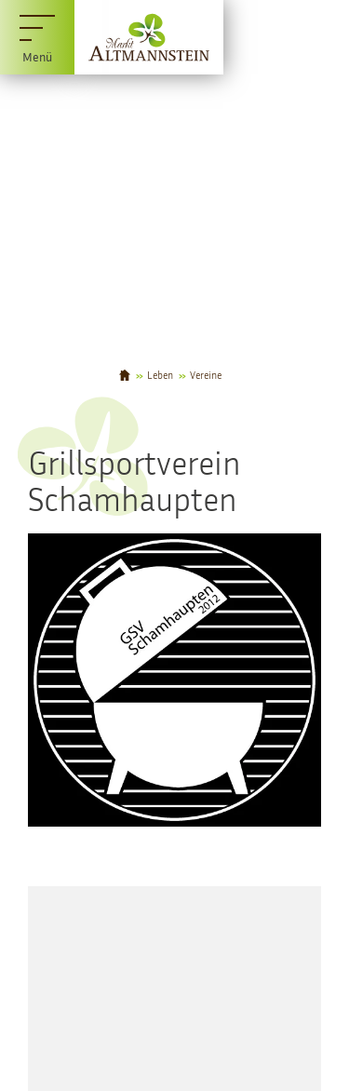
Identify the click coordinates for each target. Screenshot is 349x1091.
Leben (160, 375)
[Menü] (37, 37)
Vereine (205, 375)
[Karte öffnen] (174, 988)
